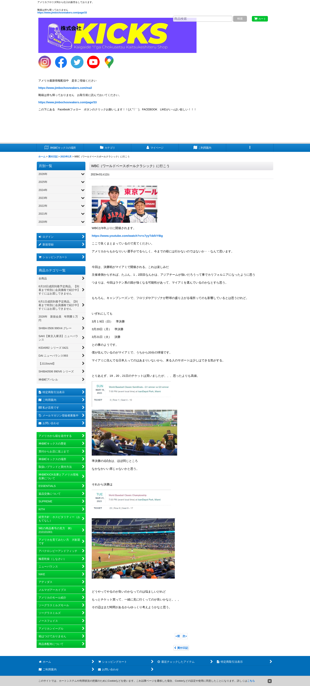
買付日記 (181, 647)
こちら (251, 680)
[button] (250, 148)
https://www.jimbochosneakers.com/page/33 (62, 12)
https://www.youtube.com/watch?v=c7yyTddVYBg (127, 235)
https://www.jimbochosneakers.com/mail (65, 87)
